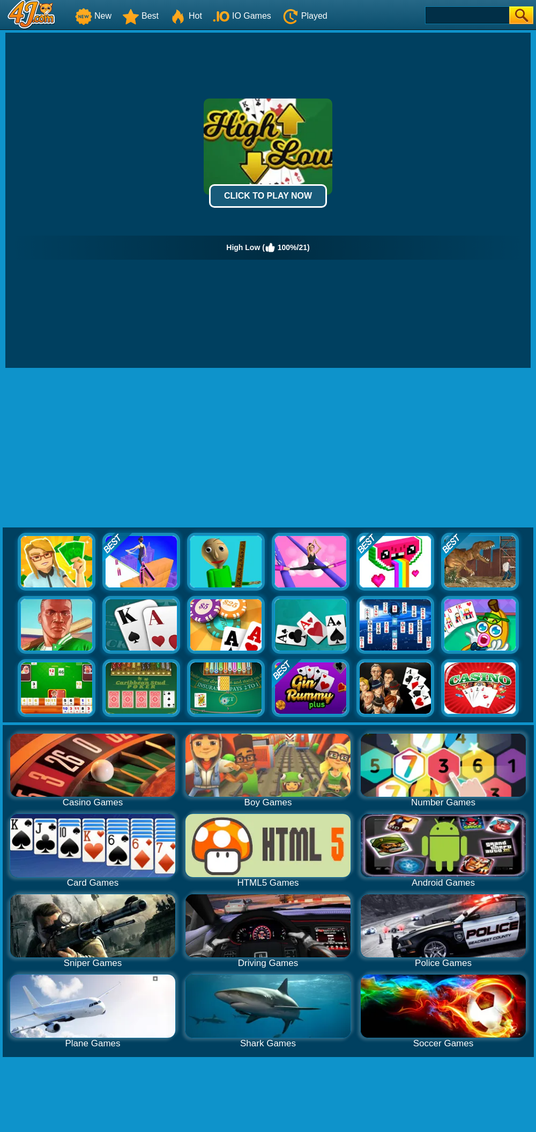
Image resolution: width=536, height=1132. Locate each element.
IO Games (242, 15)
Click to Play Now (268, 195)
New (93, 15)
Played (304, 15)
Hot (185, 15)
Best (140, 15)
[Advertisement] (268, 448)
